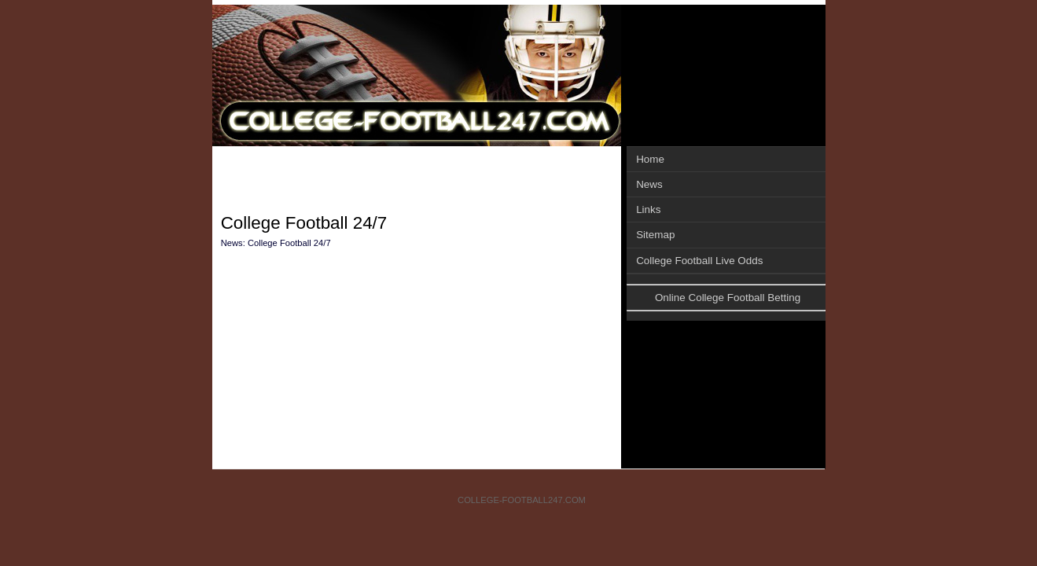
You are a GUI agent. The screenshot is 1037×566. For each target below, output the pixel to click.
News (649, 184)
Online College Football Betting (727, 297)
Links (648, 209)
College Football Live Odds (699, 260)
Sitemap (655, 235)
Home (650, 159)
